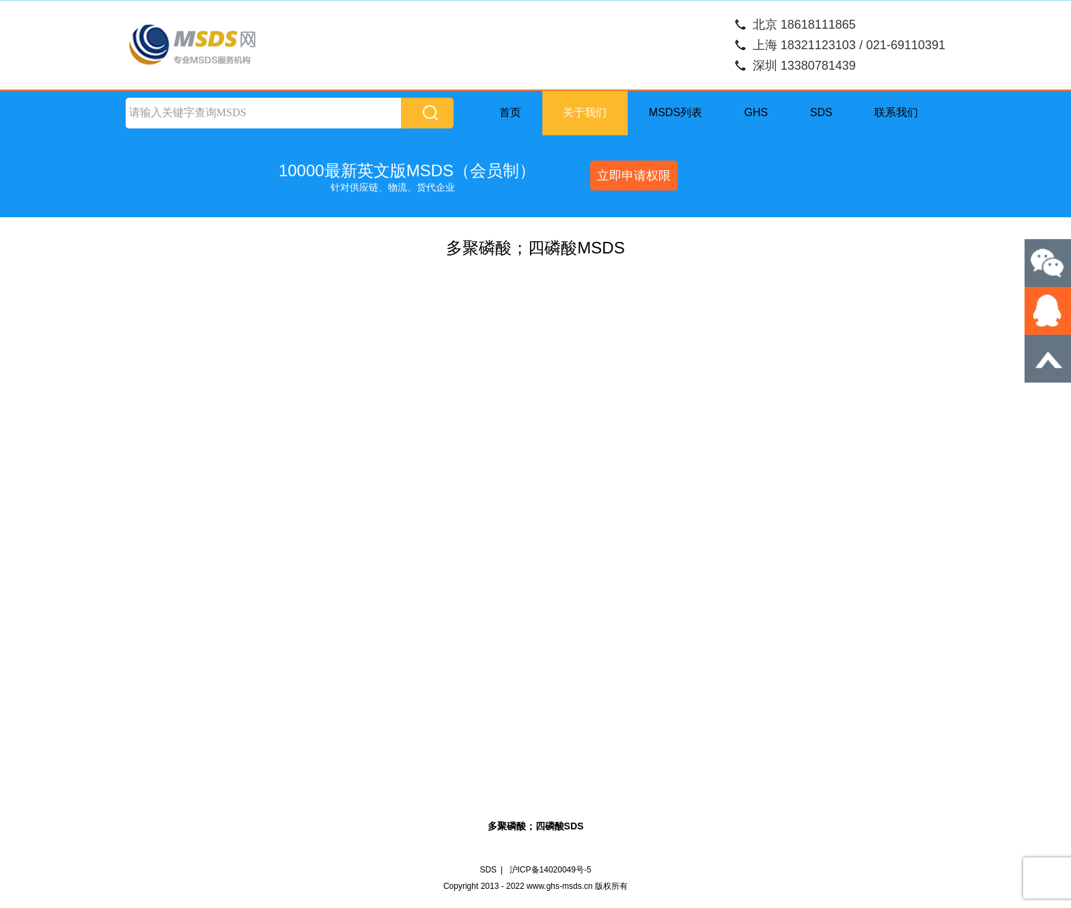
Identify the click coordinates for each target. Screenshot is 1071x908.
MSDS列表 (675, 112)
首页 (510, 112)
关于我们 (585, 112)
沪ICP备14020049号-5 (551, 870)
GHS (756, 112)
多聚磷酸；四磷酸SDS (536, 826)
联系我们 (896, 112)
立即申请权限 (634, 175)
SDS (821, 112)
